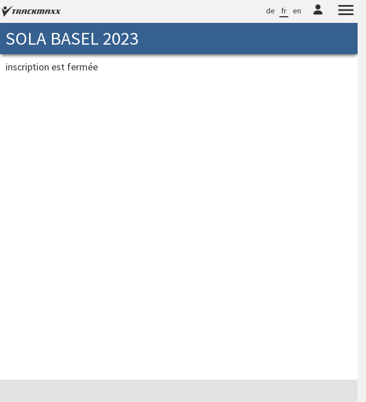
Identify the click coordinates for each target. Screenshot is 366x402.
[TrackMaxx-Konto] (317, 16)
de (270, 11)
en (297, 11)
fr (284, 11)
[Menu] (346, 11)
